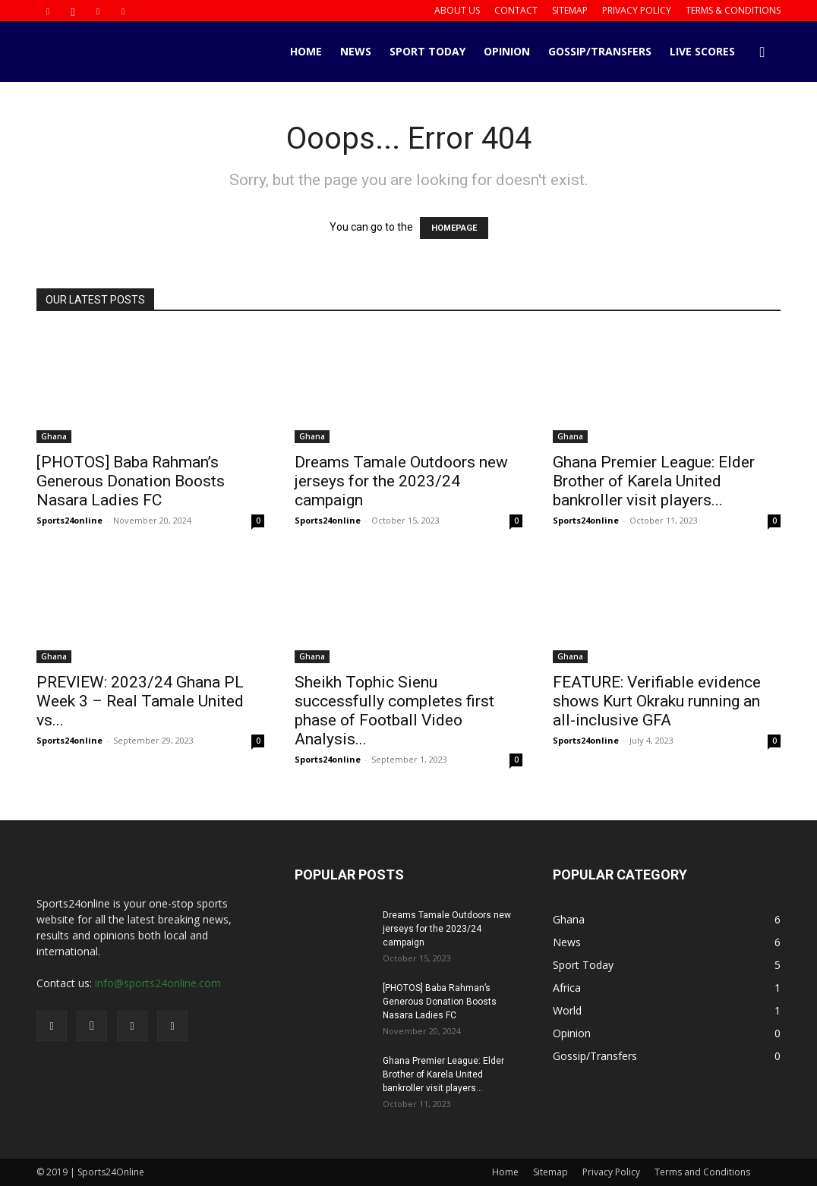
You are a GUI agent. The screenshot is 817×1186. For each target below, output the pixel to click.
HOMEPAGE (454, 228)
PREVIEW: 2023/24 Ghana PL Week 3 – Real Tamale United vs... (140, 701)
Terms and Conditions (702, 1172)
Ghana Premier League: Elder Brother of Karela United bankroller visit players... (654, 481)
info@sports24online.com (158, 983)
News (355, 51)
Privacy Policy (636, 10)
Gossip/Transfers (599, 51)
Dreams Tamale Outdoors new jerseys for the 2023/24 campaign (401, 481)
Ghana (54, 436)
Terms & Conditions (733, 10)
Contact (516, 10)
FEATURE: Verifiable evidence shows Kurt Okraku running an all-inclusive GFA (657, 701)
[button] (762, 53)
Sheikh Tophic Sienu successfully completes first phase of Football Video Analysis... (394, 710)
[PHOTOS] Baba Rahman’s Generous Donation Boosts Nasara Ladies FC (130, 481)
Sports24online (69, 520)
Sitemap (570, 10)
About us (457, 10)
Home (306, 51)
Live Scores (702, 51)
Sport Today (427, 51)
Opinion (507, 51)
